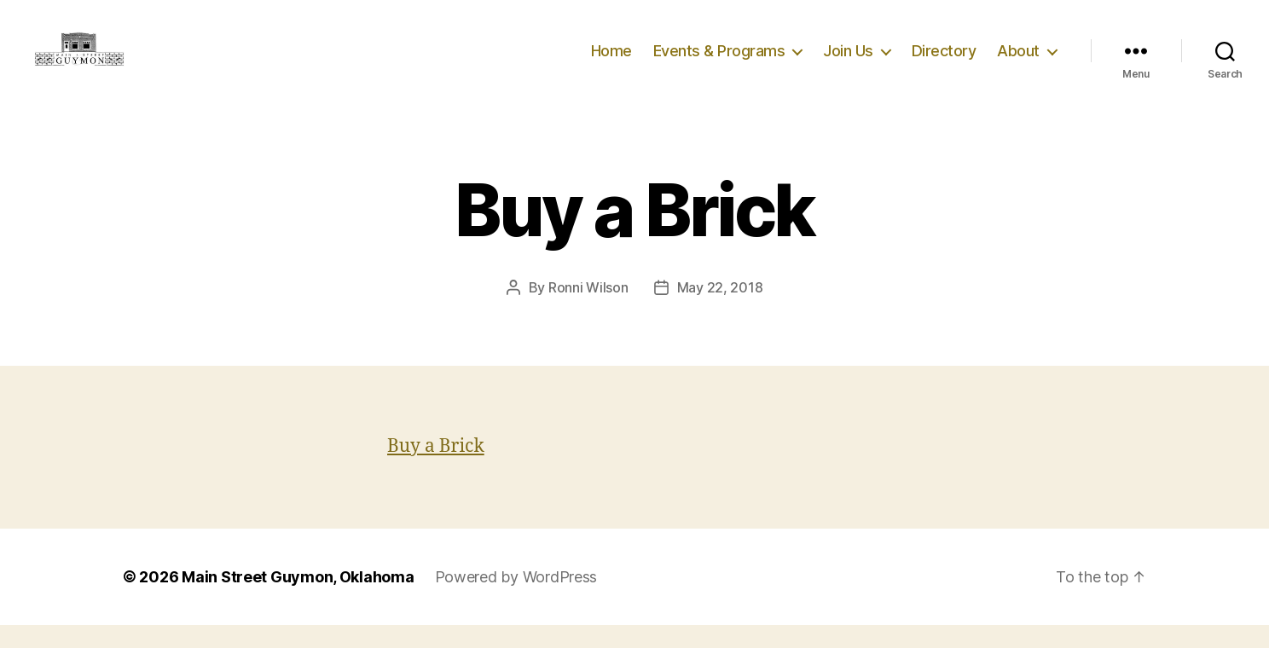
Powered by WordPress (516, 600)
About (1018, 62)
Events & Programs (719, 62)
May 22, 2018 (720, 310)
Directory (944, 62)
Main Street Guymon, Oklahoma (298, 600)
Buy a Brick (435, 469)
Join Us (848, 62)
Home (611, 62)
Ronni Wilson (588, 310)
